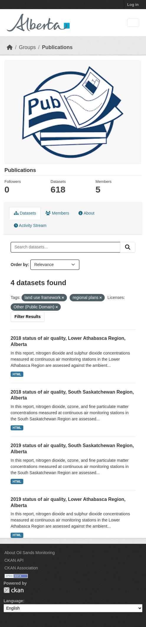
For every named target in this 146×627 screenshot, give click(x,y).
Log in (133, 4)
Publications (57, 47)
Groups (27, 47)
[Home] (10, 47)
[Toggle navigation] (133, 23)
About (86, 213)
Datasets (25, 213)
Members (57, 213)
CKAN (14, 590)
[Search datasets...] (65, 247)
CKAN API (14, 560)
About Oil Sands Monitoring (29, 552)
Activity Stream (30, 225)
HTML (17, 374)
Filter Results (27, 316)
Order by (19, 264)
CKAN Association (21, 568)
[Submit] (127, 247)
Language (13, 600)
